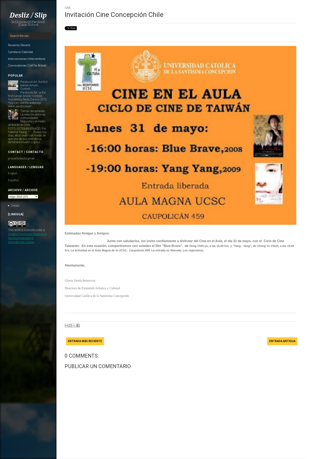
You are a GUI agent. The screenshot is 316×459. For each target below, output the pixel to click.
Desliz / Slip (28, 15)
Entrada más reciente (85, 341)
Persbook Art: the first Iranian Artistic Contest (34, 85)
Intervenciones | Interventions (26, 58)
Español (13, 180)
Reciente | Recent (19, 45)
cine (68, 7)
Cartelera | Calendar (20, 52)
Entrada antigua (282, 341)
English (12, 173)
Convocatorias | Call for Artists (27, 65)
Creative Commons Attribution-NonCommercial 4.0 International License (27, 238)
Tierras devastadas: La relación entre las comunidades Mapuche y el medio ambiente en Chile (27, 117)
